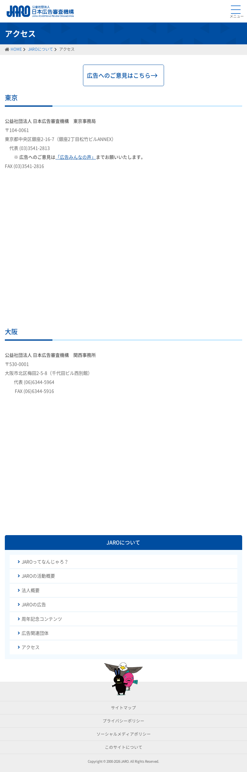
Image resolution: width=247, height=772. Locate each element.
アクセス (31, 647)
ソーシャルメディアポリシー (123, 734)
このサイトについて (123, 747)
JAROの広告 (34, 604)
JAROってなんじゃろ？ (45, 561)
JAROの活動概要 (38, 575)
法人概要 (31, 590)
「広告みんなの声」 (75, 157)
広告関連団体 (35, 633)
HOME (16, 49)
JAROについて (40, 49)
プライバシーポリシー (123, 721)
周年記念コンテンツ (42, 618)
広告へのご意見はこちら (119, 75)
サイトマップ (123, 708)
